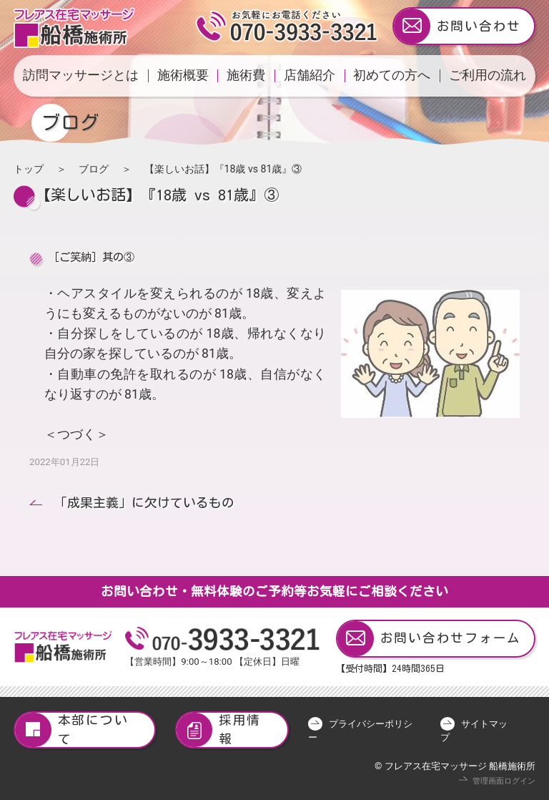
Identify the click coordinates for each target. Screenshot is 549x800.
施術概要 (183, 75)
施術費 (246, 75)
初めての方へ (391, 75)
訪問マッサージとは (81, 75)
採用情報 (219, 730)
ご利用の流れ (487, 75)
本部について (71, 730)
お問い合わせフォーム (429, 638)
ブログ (94, 169)
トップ (29, 169)
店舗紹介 (309, 75)
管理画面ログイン (504, 781)
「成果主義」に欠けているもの (144, 503)
